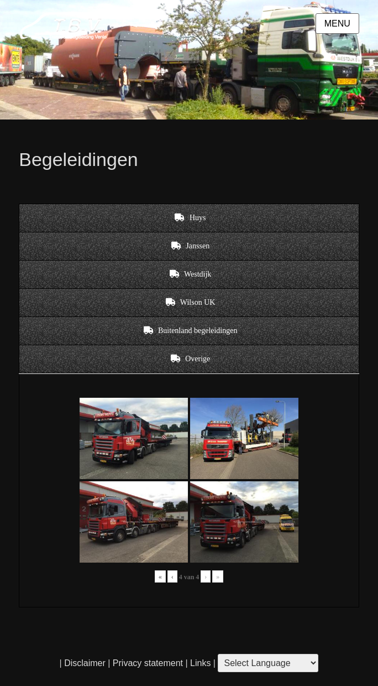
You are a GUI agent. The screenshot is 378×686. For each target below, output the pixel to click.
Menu (337, 23)
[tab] (189, 218)
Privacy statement (148, 663)
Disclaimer (85, 663)
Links (199, 663)
